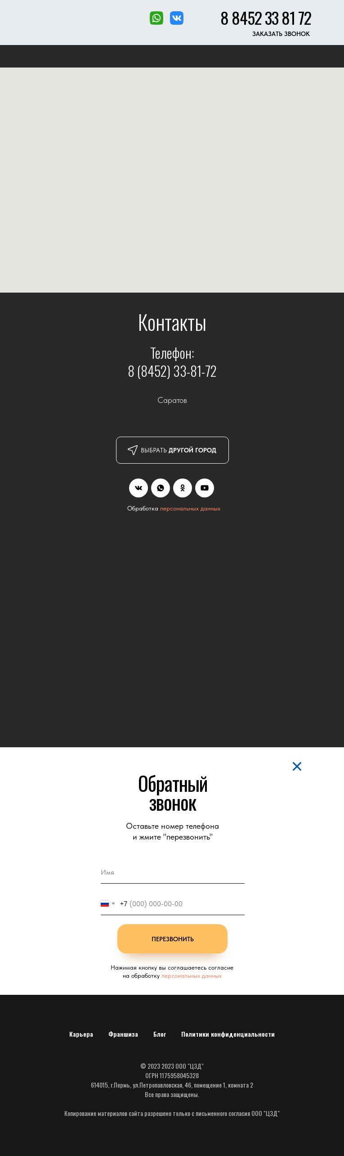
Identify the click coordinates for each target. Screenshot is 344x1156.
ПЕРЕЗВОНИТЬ (173, 939)
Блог (159, 1034)
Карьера (81, 1034)
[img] (138, 488)
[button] (281, 34)
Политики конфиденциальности (228, 1034)
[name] (173, 872)
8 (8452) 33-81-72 (172, 371)
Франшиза (123, 1034)
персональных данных (190, 508)
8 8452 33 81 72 (265, 17)
